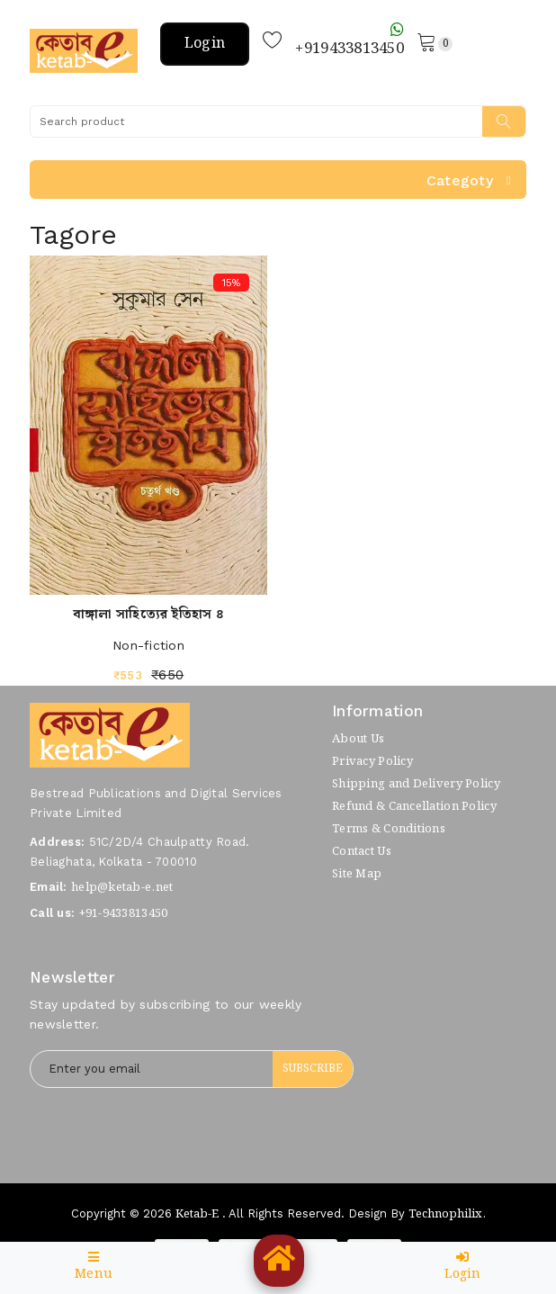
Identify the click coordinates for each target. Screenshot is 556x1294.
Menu (93, 1267)
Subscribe (312, 1068)
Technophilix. (447, 1214)
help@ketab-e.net (122, 887)
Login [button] (204, 43)
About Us (358, 739)
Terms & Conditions (388, 829)
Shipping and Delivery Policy (416, 784)
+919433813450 (349, 41)
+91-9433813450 (123, 913)
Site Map (356, 874)
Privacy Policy (372, 761)
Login (462, 1267)
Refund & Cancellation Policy (414, 806)
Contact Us (361, 851)
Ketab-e (197, 1214)
